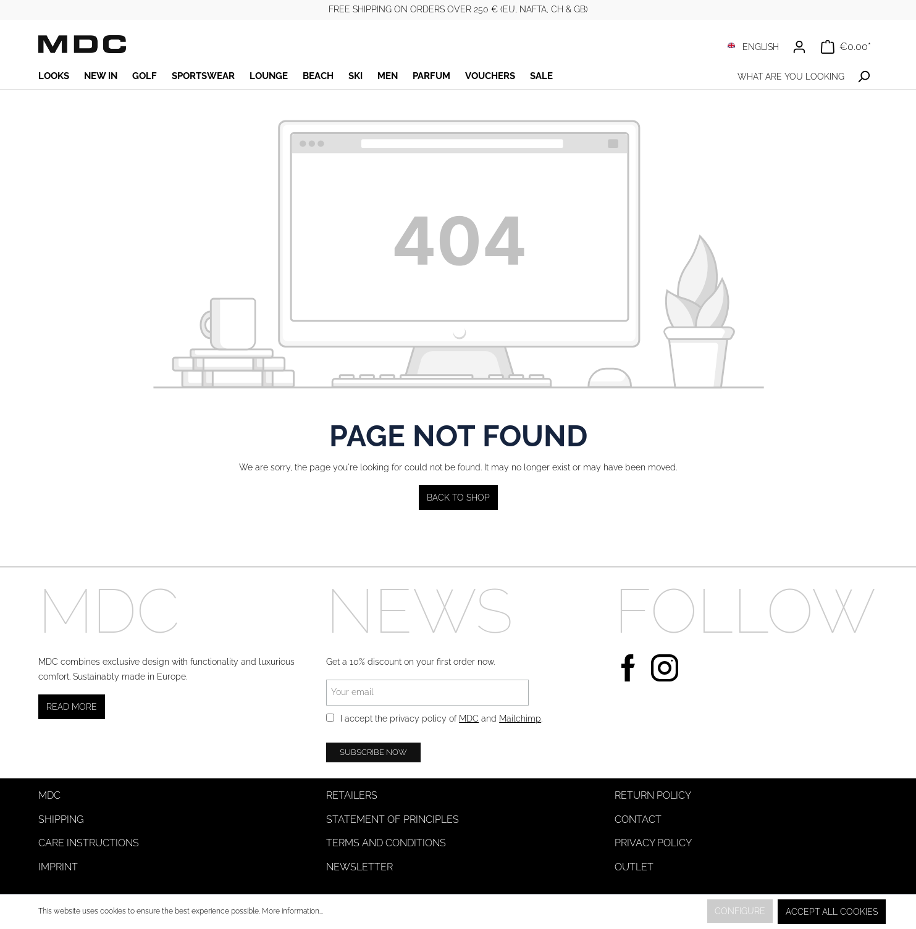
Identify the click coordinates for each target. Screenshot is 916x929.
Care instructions (88, 843)
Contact (638, 819)
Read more (71, 707)
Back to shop (458, 497)
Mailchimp (520, 718)
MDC (469, 718)
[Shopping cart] (845, 47)
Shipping (60, 819)
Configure (740, 911)
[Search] (863, 77)
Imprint (58, 867)
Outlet (634, 867)
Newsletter (359, 867)
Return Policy (653, 795)
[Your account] (799, 47)
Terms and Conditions (386, 843)
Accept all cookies (832, 912)
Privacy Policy (653, 843)
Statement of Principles (392, 819)
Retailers (351, 795)
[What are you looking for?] (790, 77)
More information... (292, 911)
